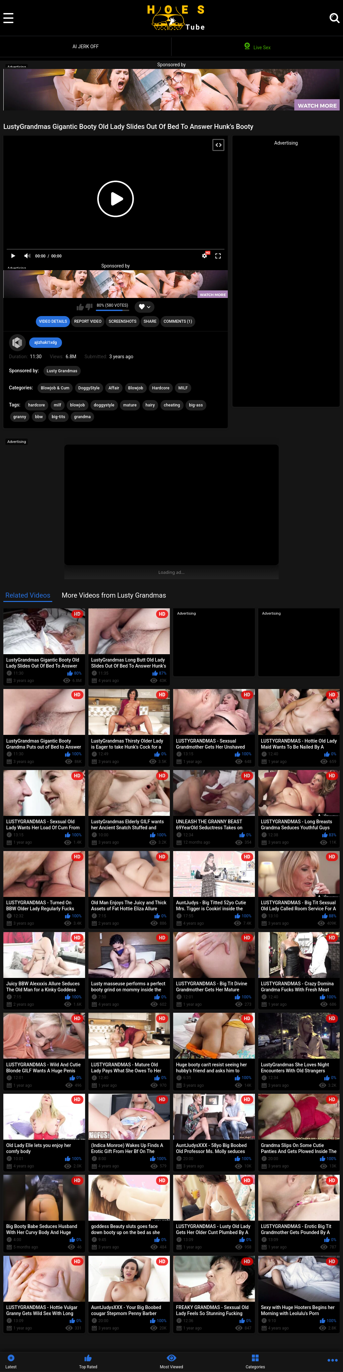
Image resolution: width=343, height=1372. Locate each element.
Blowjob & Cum (55, 388)
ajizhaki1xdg (45, 342)
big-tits (58, 416)
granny (19, 416)
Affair (114, 388)
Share (150, 321)
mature (130, 405)
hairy (150, 405)
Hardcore (160, 388)
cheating (172, 405)
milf (57, 405)
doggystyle (104, 405)
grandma (82, 416)
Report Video (87, 321)
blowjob (77, 405)
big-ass (196, 405)
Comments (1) (177, 321)
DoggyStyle (89, 388)
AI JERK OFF (85, 46)
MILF (183, 388)
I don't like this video (88, 307)
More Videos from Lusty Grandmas (114, 595)
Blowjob (135, 388)
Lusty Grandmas (62, 371)
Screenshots (122, 321)
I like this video (80, 307)
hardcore (36, 405)
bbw (39, 416)
